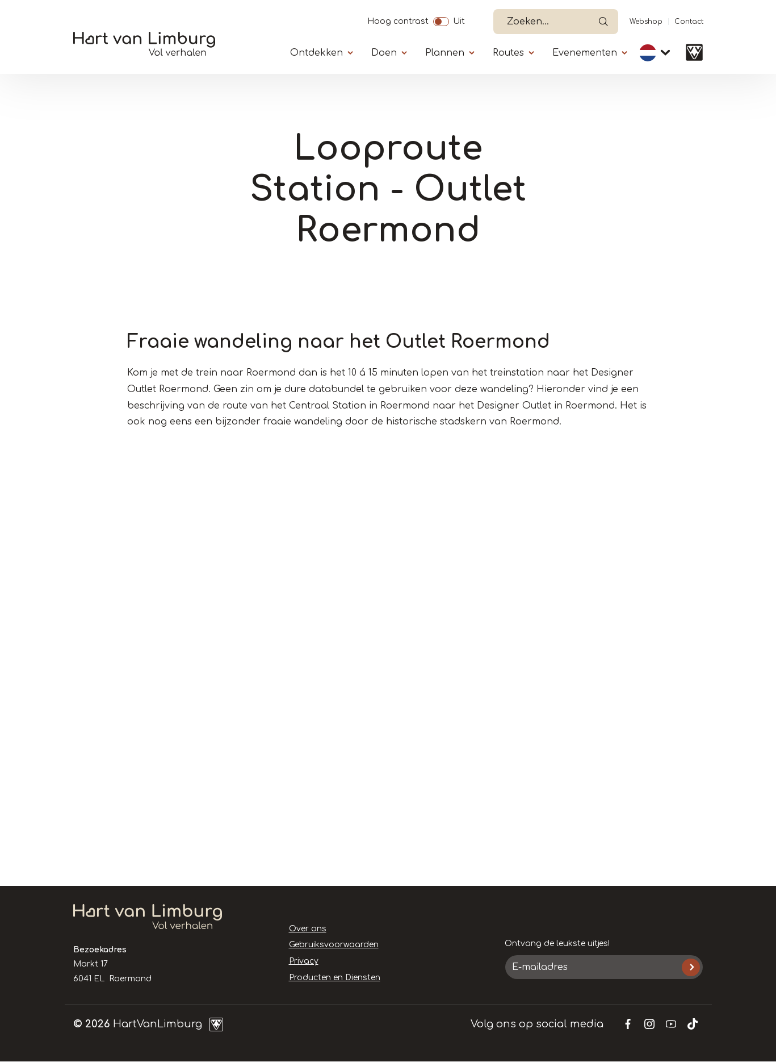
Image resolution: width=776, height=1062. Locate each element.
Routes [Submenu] (508, 53)
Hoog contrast (398, 20)
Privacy (303, 961)
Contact (688, 21)
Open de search (603, 21)
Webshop (646, 21)
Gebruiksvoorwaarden (334, 944)
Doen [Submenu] (384, 53)
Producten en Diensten (334, 977)
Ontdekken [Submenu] (316, 53)
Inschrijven (690, 967)
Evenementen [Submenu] (584, 53)
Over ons (307, 928)
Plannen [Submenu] (444, 53)
